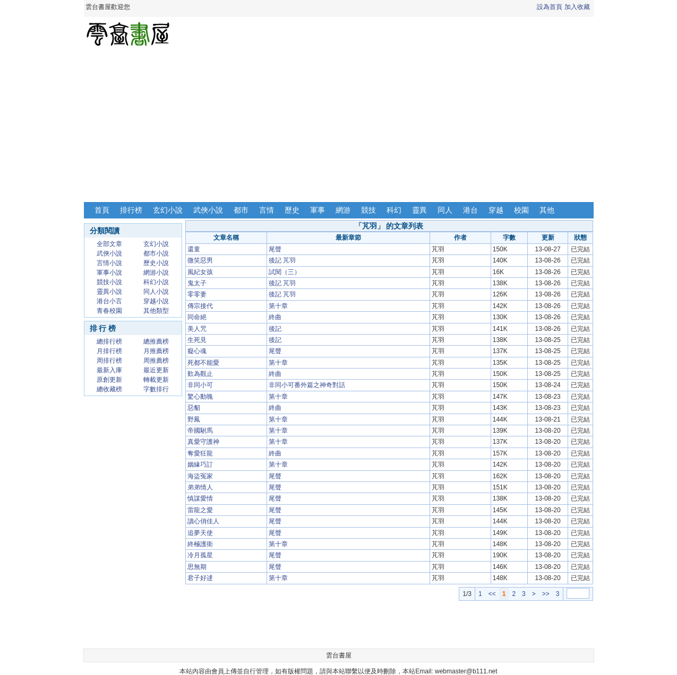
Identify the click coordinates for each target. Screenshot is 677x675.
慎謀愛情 (200, 498)
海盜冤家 (200, 476)
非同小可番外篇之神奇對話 (307, 385)
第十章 (278, 306)
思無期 (197, 567)
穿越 (496, 210)
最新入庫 (109, 370)
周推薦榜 (156, 360)
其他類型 (156, 310)
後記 (275, 328)
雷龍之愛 (200, 510)
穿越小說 (156, 301)
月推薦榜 (156, 351)
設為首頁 (549, 7)
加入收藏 (577, 7)
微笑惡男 (200, 260)
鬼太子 (197, 283)
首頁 (102, 210)
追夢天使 (200, 533)
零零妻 (197, 294)
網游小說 (156, 272)
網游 (343, 210)
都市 (241, 210)
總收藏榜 (109, 389)
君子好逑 (200, 578)
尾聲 (275, 249)
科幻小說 (156, 282)
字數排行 (156, 389)
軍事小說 (109, 272)
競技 (368, 210)
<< (492, 594)
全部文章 (109, 244)
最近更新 (156, 370)
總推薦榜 (156, 341)
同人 (445, 210)
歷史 (292, 210)
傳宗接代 (200, 306)
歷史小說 (156, 263)
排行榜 (131, 210)
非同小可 (200, 385)
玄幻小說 (168, 210)
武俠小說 (208, 210)
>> (546, 594)
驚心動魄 (200, 396)
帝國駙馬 (200, 430)
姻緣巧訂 (200, 464)
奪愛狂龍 (200, 453)
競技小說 (109, 282)
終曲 (275, 317)
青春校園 (109, 310)
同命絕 (197, 317)
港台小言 (109, 301)
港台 (470, 210)
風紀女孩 (200, 272)
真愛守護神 (203, 441)
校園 (521, 210)
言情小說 (109, 263)
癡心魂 (197, 351)
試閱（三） (285, 272)
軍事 (317, 210)
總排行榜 (109, 341)
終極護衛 (200, 544)
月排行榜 (109, 351)
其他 (546, 210)
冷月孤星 (200, 555)
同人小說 (156, 291)
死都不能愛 (203, 362)
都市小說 (156, 253)
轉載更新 (156, 379)
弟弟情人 (200, 487)
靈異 (419, 210)
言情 (266, 210)
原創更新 (109, 379)
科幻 (394, 210)
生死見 (197, 340)
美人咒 (197, 328)
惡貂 (193, 407)
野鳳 (193, 419)
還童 (193, 249)
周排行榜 (109, 360)
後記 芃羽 (282, 260)
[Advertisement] (338, 126)
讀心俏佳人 (203, 521)
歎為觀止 (200, 374)
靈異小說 (109, 291)
